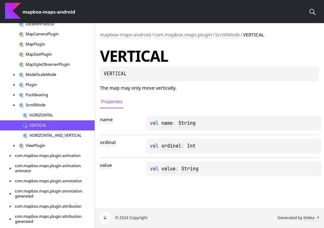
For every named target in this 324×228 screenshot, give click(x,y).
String (187, 123)
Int (191, 146)
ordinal (171, 146)
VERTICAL (115, 74)
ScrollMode (227, 34)
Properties (111, 101)
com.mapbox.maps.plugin (183, 34)
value (168, 169)
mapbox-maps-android (125, 34)
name (167, 123)
